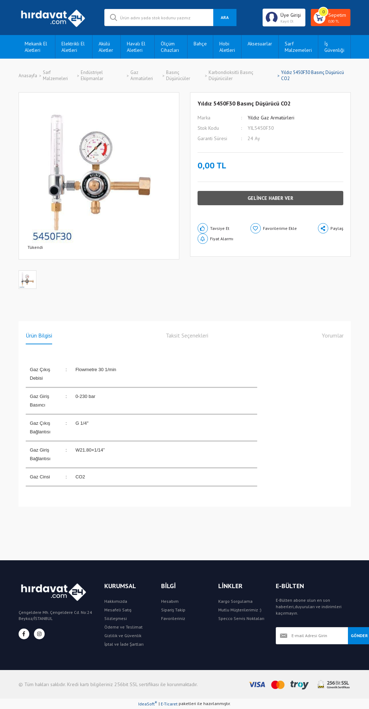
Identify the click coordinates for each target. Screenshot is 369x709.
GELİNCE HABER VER (270, 198)
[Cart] (330, 17)
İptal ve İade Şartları (124, 644)
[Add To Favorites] (273, 228)
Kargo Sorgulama (235, 601)
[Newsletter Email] (312, 635)
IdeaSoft (147, 703)
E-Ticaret (169, 703)
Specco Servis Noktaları (241, 618)
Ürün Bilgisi (39, 335)
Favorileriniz (173, 618)
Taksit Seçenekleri (187, 335)
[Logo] (56, 17)
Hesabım (170, 601)
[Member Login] (284, 17)
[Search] (170, 17)
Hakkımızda (115, 601)
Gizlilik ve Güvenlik (122, 635)
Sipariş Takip (173, 609)
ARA (225, 17)
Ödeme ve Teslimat (123, 627)
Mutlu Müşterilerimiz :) (239, 609)
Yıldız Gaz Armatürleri (271, 117)
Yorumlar (333, 335)
